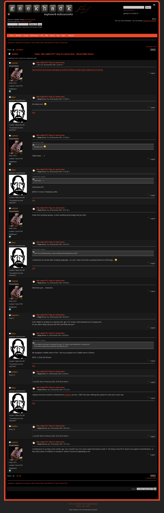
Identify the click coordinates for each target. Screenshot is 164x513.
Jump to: (133, 489)
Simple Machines (92, 504)
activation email (25, 21)
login (26, 19)
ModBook (68, 395)
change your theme (149, 20)
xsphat (14, 63)
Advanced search (128, 10)
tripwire (15, 315)
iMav (13, 97)
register (32, 19)
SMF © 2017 (82, 504)
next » (155, 46)
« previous (148, 46)
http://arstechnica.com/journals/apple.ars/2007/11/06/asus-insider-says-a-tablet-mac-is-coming (67, 70)
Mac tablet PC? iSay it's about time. (51, 63)
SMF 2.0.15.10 (73, 504)
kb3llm (14, 372)
